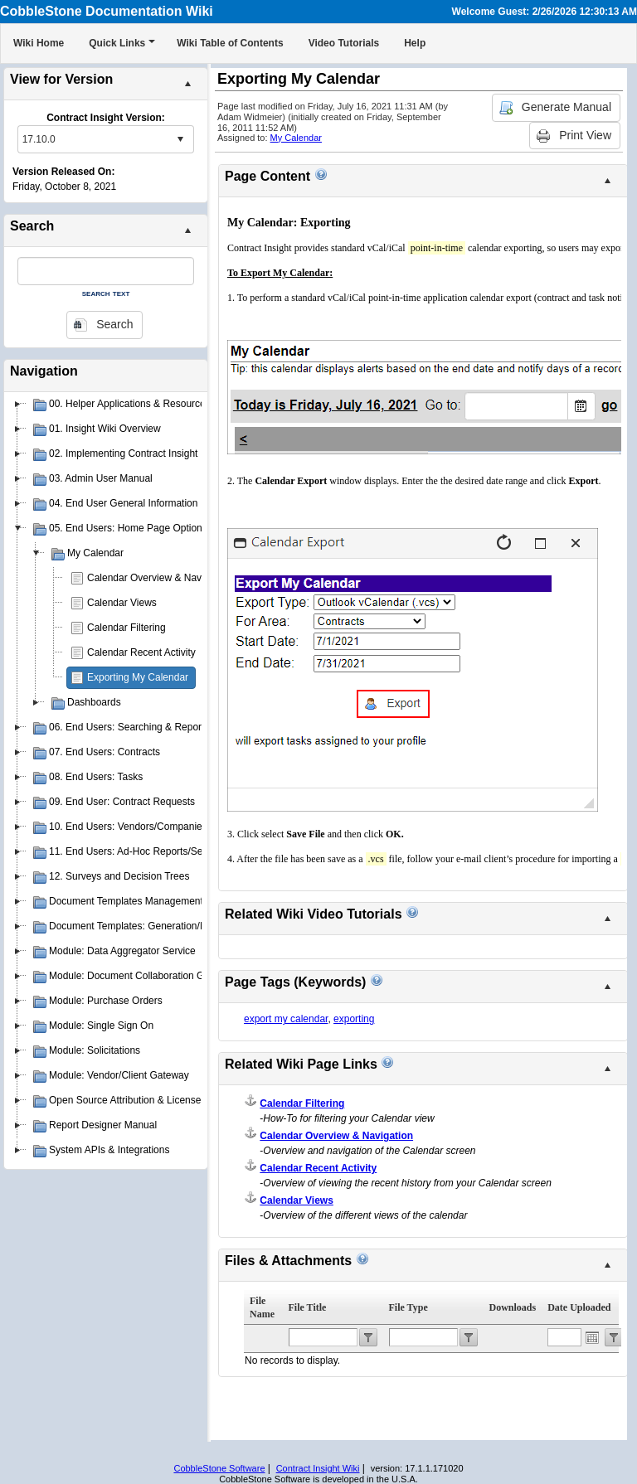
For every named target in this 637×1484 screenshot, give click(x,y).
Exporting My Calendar (137, 677)
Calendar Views (122, 603)
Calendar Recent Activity (141, 652)
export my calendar (286, 1019)
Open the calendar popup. (592, 1337)
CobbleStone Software (219, 1468)
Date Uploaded (578, 1307)
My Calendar (296, 138)
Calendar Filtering (126, 627)
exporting (353, 1019)
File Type (408, 1307)
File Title (308, 1307)
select (180, 139)
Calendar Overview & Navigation (159, 578)
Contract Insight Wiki (318, 1468)
